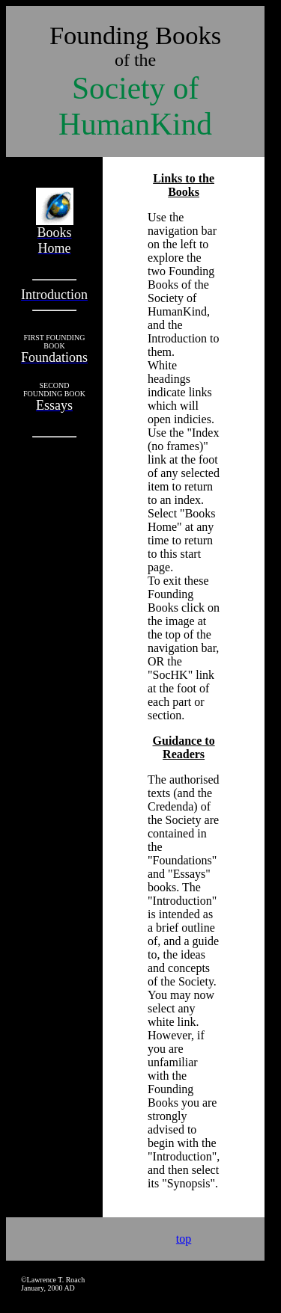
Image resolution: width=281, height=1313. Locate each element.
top (183, 1238)
